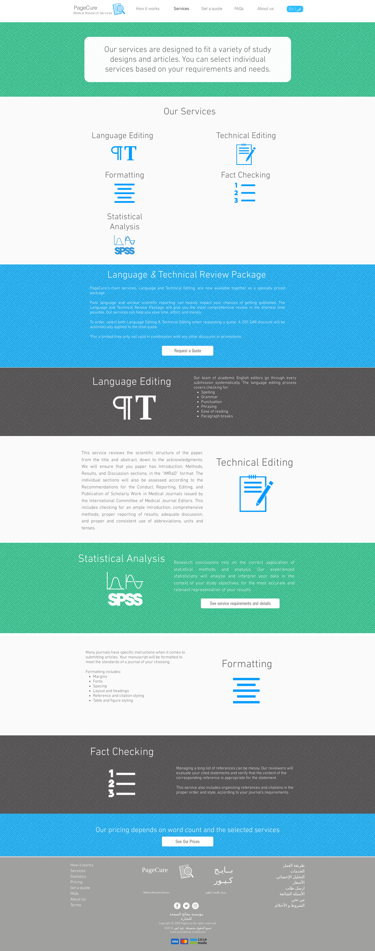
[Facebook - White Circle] (177, 905)
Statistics (78, 876)
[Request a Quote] (187, 351)
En (292, 9)
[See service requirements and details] (240, 603)
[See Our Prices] (187, 841)
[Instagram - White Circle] (195, 905)
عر (299, 9)
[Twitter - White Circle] (186, 905)
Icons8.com (199, 932)
